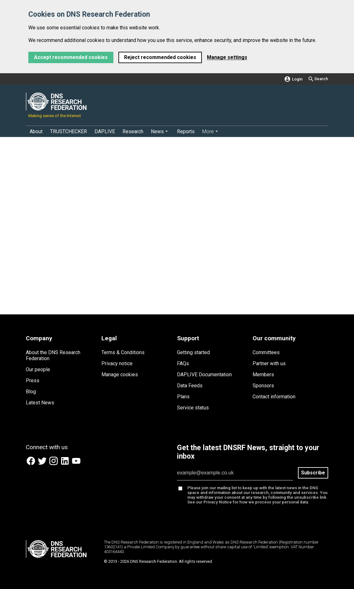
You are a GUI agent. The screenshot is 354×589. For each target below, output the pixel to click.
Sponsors (263, 386)
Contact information (274, 397)
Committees (266, 352)
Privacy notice (117, 363)
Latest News (40, 403)
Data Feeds (190, 386)
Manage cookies (119, 375)
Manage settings (227, 57)
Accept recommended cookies (71, 57)
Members (263, 375)
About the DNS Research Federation (53, 355)
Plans (183, 397)
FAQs (183, 363)
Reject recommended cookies (160, 57)
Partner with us (269, 363)
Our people (38, 369)
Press (32, 381)
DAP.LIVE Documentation (204, 375)
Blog (31, 392)
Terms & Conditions (123, 352)
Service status (193, 408)
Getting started (193, 352)
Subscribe (313, 473)
